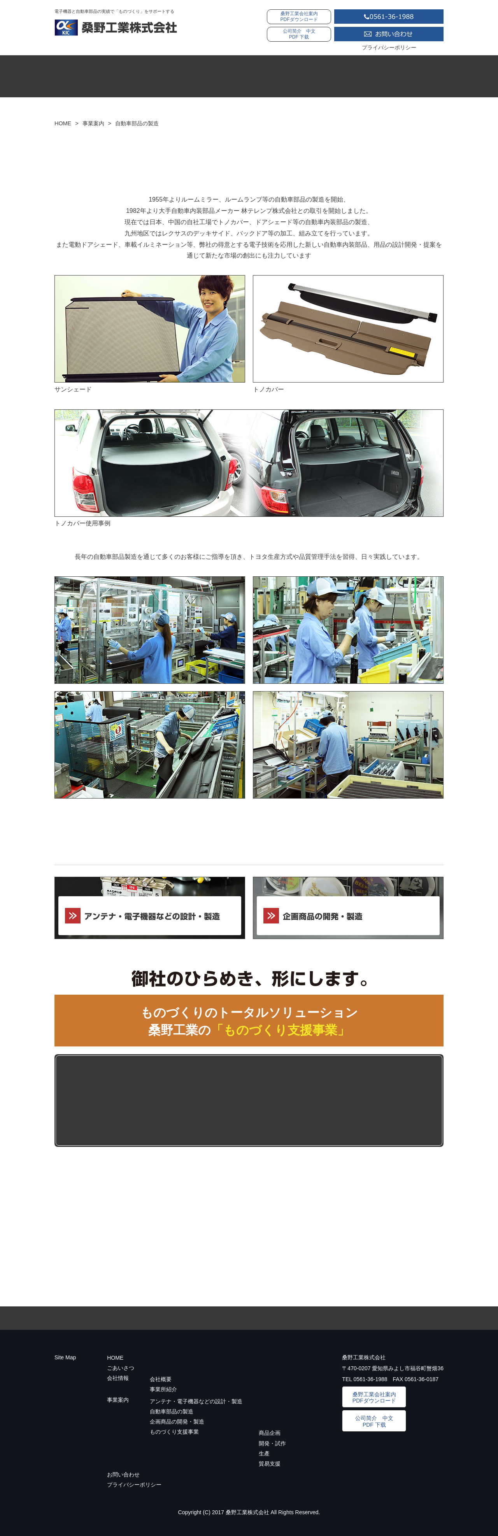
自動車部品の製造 (171, 1411)
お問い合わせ (389, 34)
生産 (327, 1100)
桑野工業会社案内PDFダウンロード (299, 16)
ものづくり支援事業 (100, 1100)
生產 (264, 1453)
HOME (130, 77)
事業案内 (367, 77)
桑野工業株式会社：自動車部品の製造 (115, 27)
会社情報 (287, 77)
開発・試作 (252, 1100)
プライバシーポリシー (389, 47)
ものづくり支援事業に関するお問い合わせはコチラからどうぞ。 (249, 1201)
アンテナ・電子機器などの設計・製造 (196, 1401)
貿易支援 (402, 1100)
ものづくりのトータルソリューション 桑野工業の (249, 1021)
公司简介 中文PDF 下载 (299, 34)
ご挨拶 (208, 77)
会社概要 (161, 1379)
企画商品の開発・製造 (177, 1421)
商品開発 (177, 1100)
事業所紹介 (163, 1389)
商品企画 (270, 1433)
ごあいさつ (120, 1368)
